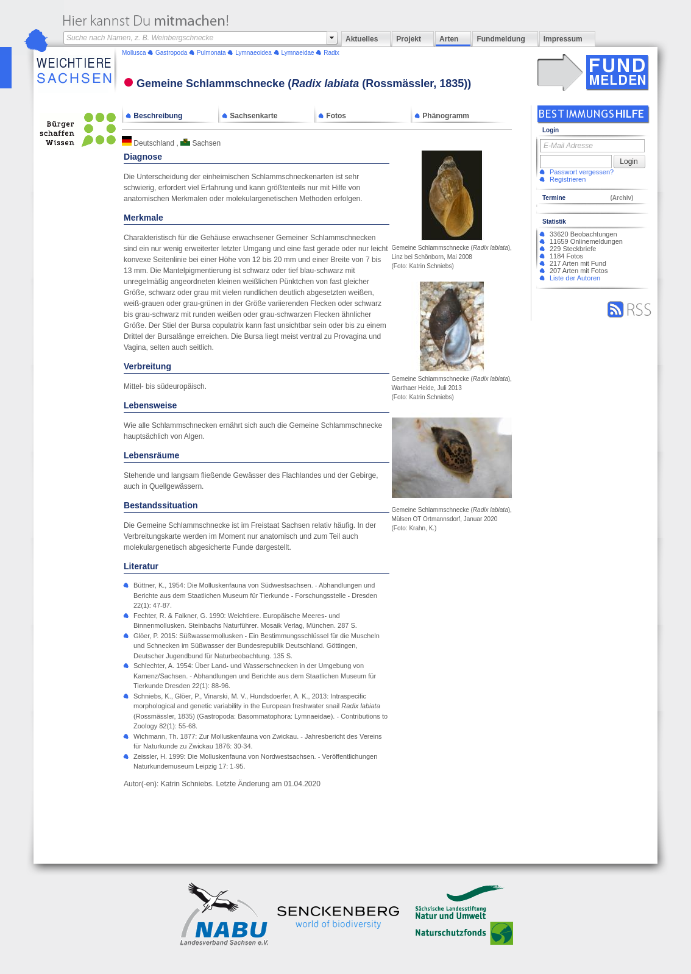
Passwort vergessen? (582, 172)
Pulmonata (211, 52)
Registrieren (568, 179)
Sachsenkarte (249, 116)
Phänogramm (441, 116)
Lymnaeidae (297, 52)
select (332, 37)
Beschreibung (154, 116)
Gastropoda (171, 52)
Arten (448, 39)
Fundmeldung (501, 39)
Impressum (563, 39)
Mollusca (134, 52)
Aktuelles (362, 39)
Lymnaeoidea (253, 52)
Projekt (408, 39)
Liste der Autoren (575, 278)
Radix (331, 52)
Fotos (332, 116)
